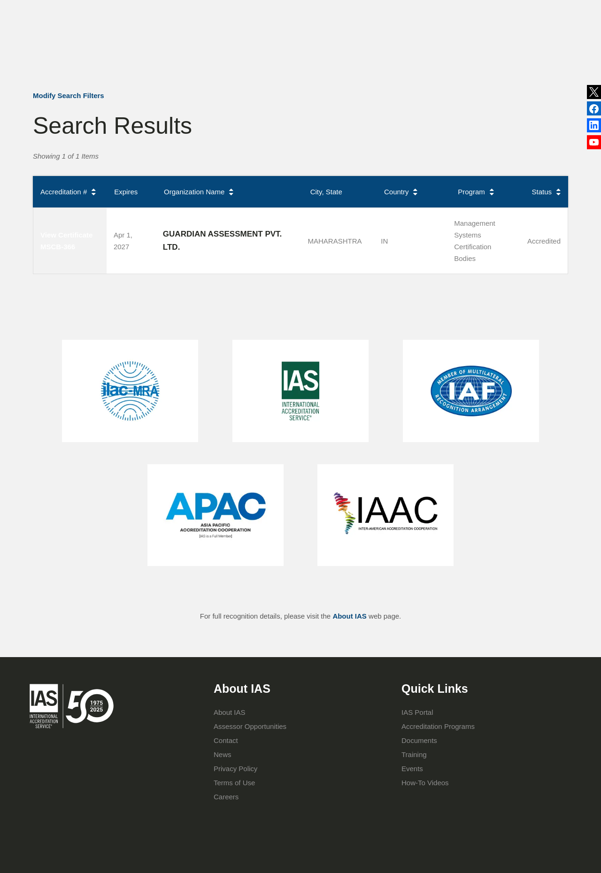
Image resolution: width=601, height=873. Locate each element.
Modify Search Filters (68, 96)
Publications (336, 11)
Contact (414, 11)
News (287, 11)
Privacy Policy (235, 769)
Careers (226, 797)
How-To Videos (425, 783)
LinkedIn (594, 109)
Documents (419, 740)
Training (355, 50)
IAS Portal (417, 712)
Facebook (594, 127)
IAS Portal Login (428, 50)
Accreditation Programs (289, 50)
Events (379, 11)
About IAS (219, 50)
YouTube (594, 145)
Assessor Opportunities (250, 726)
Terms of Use (234, 783)
